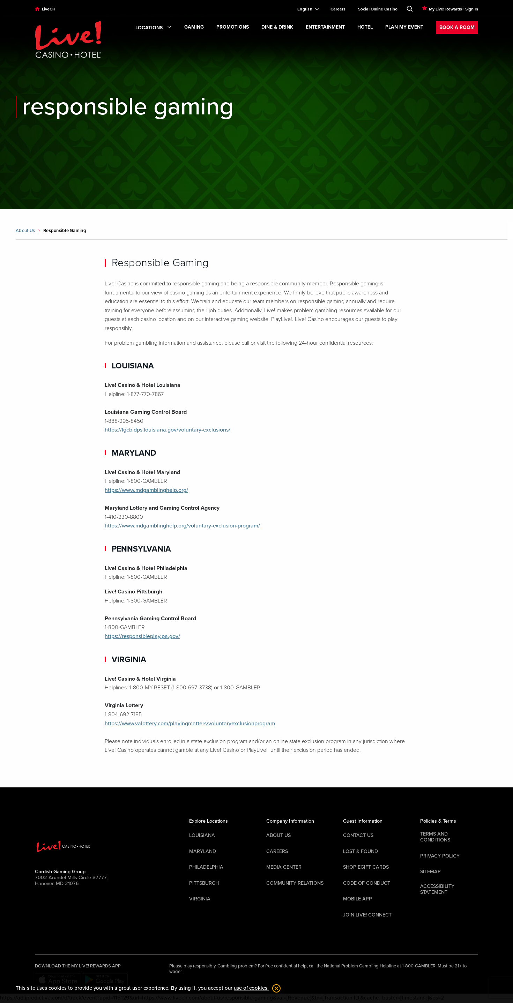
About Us (25, 230)
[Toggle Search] (410, 7)
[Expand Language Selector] (305, 9)
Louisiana (202, 835)
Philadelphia (206, 867)
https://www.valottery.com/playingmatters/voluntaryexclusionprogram (190, 723)
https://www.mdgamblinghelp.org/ (146, 490)
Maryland (202, 851)
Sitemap (430, 872)
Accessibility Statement (437, 889)
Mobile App (357, 899)
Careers (277, 851)
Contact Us (358, 835)
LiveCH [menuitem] (48, 9)
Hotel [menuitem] (365, 27)
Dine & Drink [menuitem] (277, 27)
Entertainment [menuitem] (325, 27)
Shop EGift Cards (366, 867)
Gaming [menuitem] (194, 27)
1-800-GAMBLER (419, 966)
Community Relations (295, 883)
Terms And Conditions (435, 837)
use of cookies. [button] (251, 988)
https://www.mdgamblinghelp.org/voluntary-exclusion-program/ (182, 525)
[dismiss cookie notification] (275, 988)
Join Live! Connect (367, 915)
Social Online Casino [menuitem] (377, 9)
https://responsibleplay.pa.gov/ (142, 636)
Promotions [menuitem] (232, 27)
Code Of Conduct (366, 883)
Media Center (284, 867)
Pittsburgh (204, 883)
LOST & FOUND (360, 851)
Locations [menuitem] (153, 28)
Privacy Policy (440, 856)
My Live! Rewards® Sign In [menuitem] (453, 9)
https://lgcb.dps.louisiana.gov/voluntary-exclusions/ (167, 429)
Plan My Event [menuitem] (404, 27)
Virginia (199, 899)
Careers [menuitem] (337, 9)
